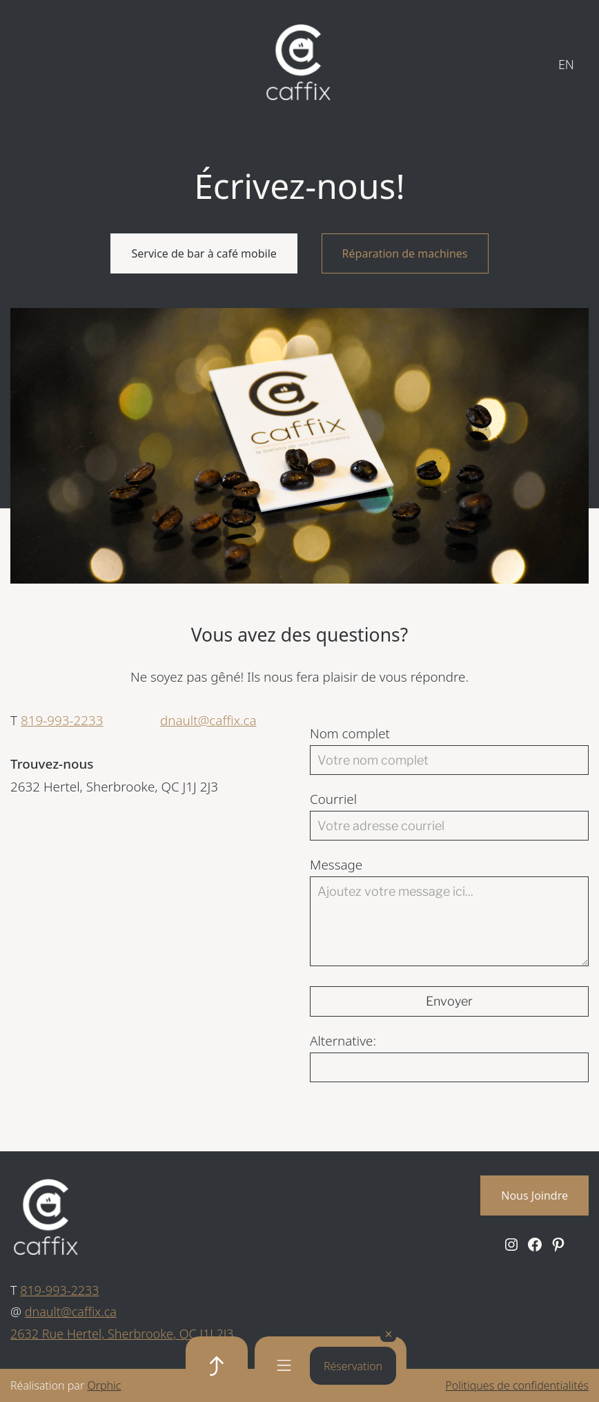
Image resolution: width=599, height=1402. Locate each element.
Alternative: (343, 1041)
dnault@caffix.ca (208, 720)
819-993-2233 (62, 720)
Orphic (104, 1385)
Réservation (353, 1366)
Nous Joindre (534, 1195)
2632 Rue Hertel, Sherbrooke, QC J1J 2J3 (122, 1333)
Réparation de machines (405, 253)
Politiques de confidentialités (517, 1385)
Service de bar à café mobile (203, 253)
